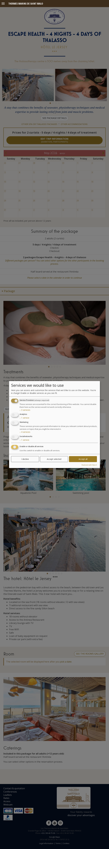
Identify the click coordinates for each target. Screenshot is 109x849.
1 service (24, 417)
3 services (25, 409)
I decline (25, 459)
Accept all (83, 459)
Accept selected (54, 459)
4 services (25, 432)
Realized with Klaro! (89, 465)
